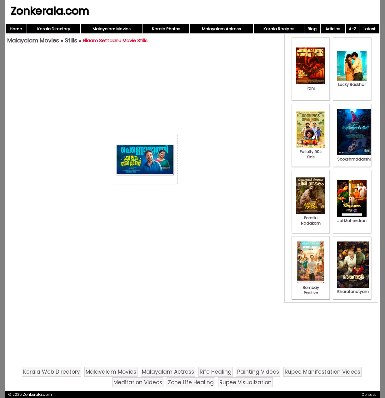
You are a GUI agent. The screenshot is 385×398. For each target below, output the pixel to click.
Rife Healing (216, 372)
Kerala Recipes (278, 29)
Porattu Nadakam (310, 218)
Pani (310, 85)
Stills (71, 40)
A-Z (352, 29)
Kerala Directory (53, 29)
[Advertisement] (145, 91)
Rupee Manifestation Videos (322, 372)
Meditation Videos (137, 382)
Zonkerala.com (49, 10)
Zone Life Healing (191, 382)
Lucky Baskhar (352, 82)
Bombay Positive (310, 288)
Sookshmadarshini (355, 156)
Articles (332, 29)
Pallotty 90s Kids (310, 152)
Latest (369, 29)
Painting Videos (258, 372)
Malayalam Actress (221, 29)
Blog (312, 29)
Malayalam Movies (111, 29)
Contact (369, 394)
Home (16, 29)
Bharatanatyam (353, 289)
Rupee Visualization (245, 382)
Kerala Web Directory (51, 372)
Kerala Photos (166, 29)
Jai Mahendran (352, 218)
